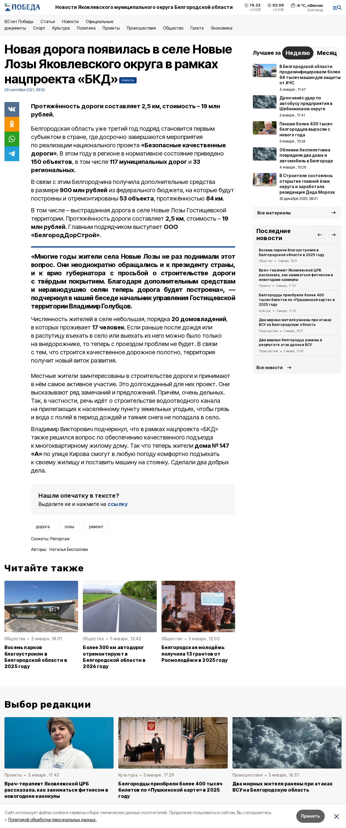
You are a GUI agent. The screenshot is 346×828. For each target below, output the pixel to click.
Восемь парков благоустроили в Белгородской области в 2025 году (35, 657)
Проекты (111, 27)
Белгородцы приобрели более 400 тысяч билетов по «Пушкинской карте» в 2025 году (297, 300)
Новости (70, 21)
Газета (197, 27)
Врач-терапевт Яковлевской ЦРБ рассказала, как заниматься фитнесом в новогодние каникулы (296, 275)
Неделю (298, 52)
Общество (173, 27)
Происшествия (141, 27)
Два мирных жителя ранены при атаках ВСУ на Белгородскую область (295, 322)
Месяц (327, 52)
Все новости (269, 367)
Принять (310, 816)
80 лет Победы (18, 21)
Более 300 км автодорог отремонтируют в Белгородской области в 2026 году (114, 657)
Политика (86, 27)
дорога (43, 526)
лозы (69, 526)
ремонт (96, 526)
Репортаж (60, 538)
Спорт (39, 27)
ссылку (118, 504)
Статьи (48, 21)
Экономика (221, 27)
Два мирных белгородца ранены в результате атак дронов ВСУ (290, 342)
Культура (60, 27)
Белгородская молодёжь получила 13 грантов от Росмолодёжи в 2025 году (194, 654)
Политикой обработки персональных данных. (52, 819)
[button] (319, 234)
